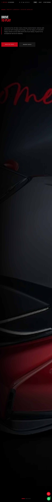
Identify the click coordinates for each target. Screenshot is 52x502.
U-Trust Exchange (47, 2)
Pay (35, 2)
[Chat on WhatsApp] (48, 498)
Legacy (40, 2)
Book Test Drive (9, 44)
